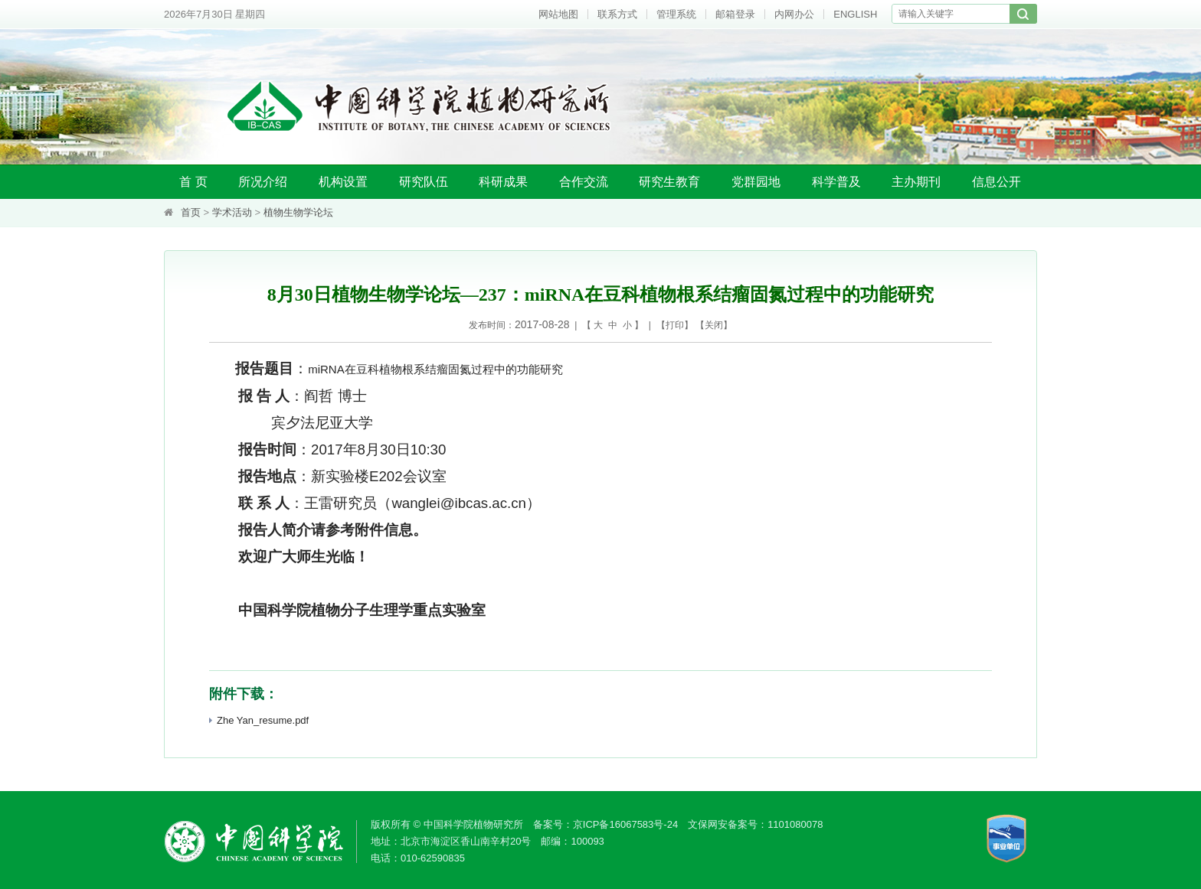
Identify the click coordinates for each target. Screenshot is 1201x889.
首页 (191, 212)
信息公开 (996, 181)
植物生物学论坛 (298, 212)
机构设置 (343, 181)
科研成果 (503, 181)
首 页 (193, 181)
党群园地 (755, 181)
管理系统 (676, 14)
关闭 (714, 325)
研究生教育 (669, 181)
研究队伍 (423, 181)
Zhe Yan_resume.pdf (259, 720)
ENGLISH (855, 14)
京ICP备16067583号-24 (625, 824)
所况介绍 (262, 181)
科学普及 (836, 181)
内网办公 (794, 14)
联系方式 (617, 14)
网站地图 (558, 14)
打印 (675, 325)
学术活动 (232, 212)
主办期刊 (916, 181)
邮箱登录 (735, 14)
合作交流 (583, 181)
